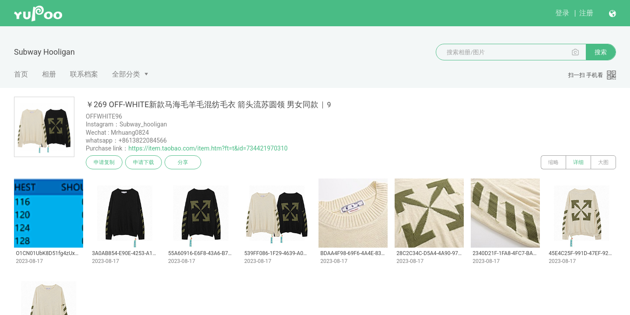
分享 (183, 162)
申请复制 (104, 162)
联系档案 (84, 74)
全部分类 (126, 74)
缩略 (553, 162)
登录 (562, 13)
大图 (603, 162)
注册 (586, 13)
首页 (21, 74)
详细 (578, 162)
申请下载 (143, 162)
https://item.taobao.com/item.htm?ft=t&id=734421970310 (208, 148)
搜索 (601, 52)
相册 (49, 74)
